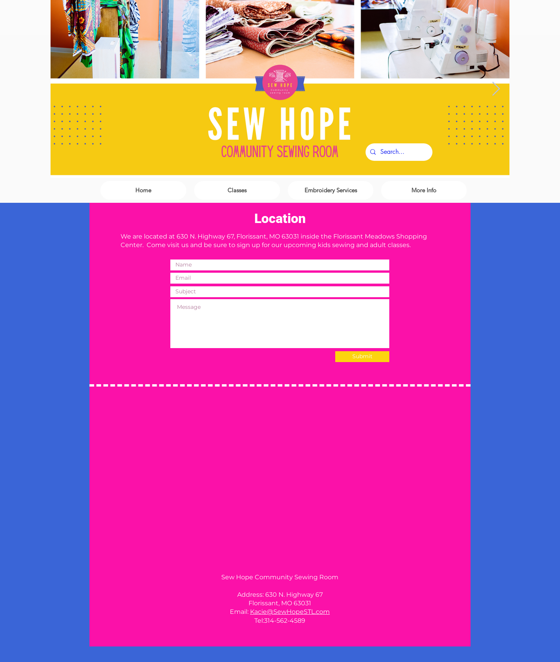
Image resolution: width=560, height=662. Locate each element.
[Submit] (362, 356)
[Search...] (398, 152)
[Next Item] (496, 89)
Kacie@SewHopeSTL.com (290, 611)
